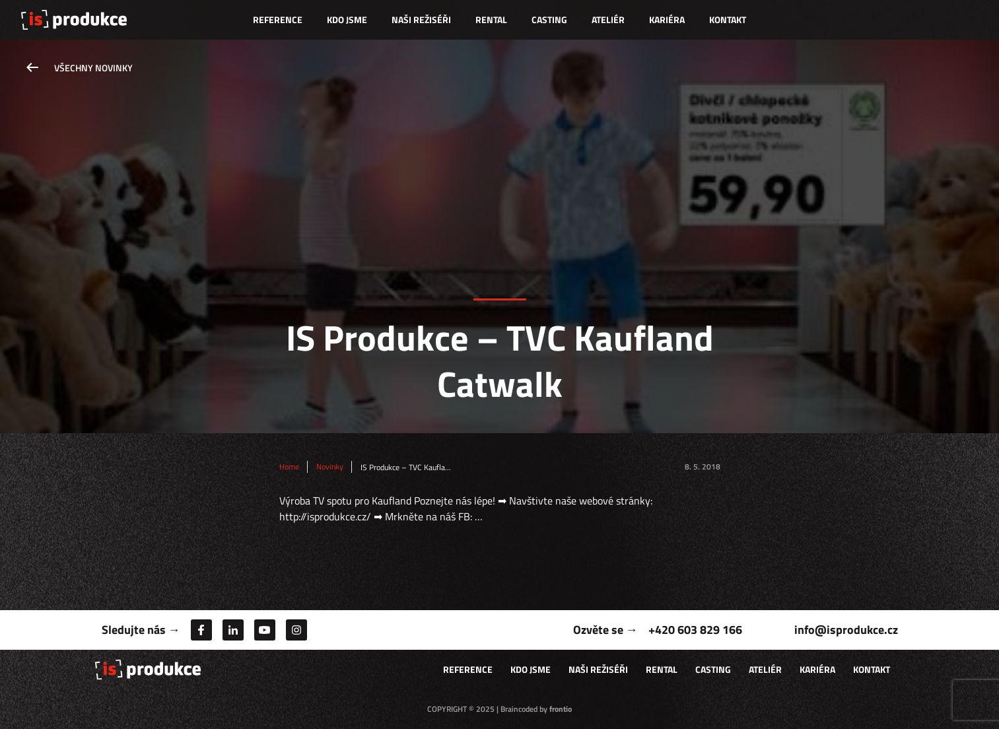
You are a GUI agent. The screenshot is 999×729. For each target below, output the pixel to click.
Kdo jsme (347, 19)
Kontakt (727, 19)
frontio (560, 709)
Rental (491, 19)
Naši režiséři (421, 19)
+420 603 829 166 (695, 630)
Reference (277, 19)
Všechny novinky (93, 68)
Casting (549, 19)
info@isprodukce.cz (846, 630)
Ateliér (608, 19)
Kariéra (667, 19)
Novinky (329, 467)
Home (289, 467)
